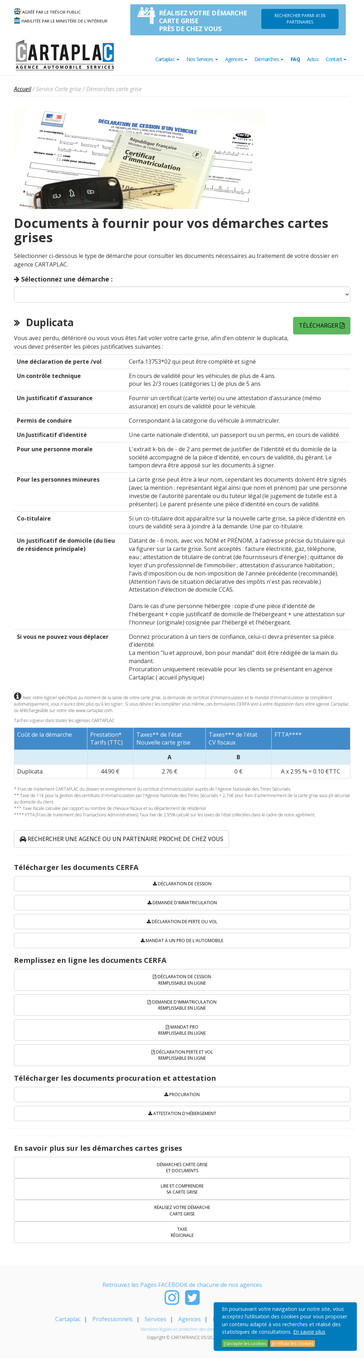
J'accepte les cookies (245, 1343)
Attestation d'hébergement (182, 1113)
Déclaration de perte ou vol (182, 922)
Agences (189, 1319)
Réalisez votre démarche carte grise (182, 1210)
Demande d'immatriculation (182, 903)
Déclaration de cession (182, 884)
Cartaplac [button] (167, 59)
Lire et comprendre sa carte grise (182, 1189)
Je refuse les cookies (292, 1343)
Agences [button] (236, 59)
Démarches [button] (268, 59)
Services (155, 1319)
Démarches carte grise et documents (182, 1167)
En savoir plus (309, 1331)
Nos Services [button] (202, 59)
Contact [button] (336, 59)
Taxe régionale (182, 1232)
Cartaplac (68, 1319)
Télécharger (322, 325)
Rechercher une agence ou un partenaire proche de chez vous (121, 839)
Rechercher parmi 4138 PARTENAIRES (300, 19)
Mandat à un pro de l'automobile (182, 940)
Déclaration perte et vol (182, 1055)
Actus (313, 59)
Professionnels (112, 1319)
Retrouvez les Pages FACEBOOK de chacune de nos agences (182, 1285)
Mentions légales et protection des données (182, 1329)
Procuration (182, 1094)
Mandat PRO (182, 1030)
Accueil (22, 89)
